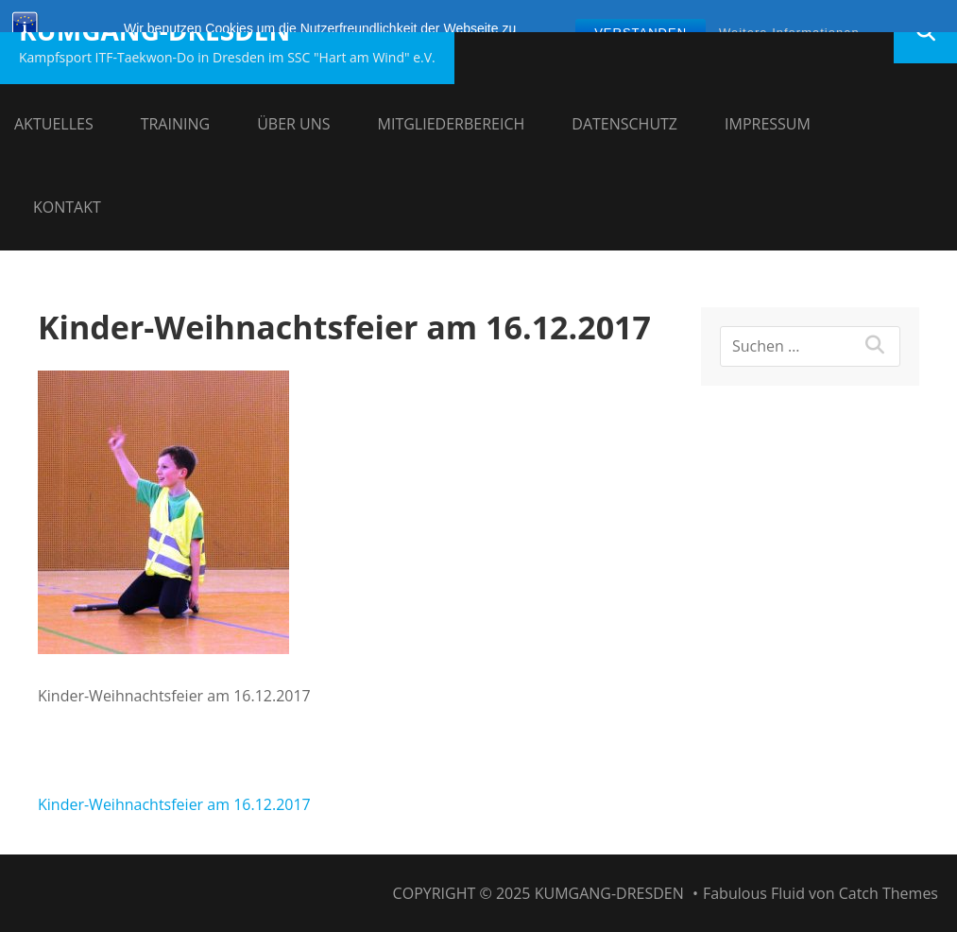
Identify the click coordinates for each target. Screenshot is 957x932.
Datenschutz (624, 123)
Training (175, 123)
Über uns (293, 123)
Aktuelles (54, 123)
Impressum (768, 123)
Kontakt (67, 207)
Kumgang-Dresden (154, 30)
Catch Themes (888, 893)
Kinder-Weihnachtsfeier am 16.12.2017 (174, 804)
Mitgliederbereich (451, 123)
